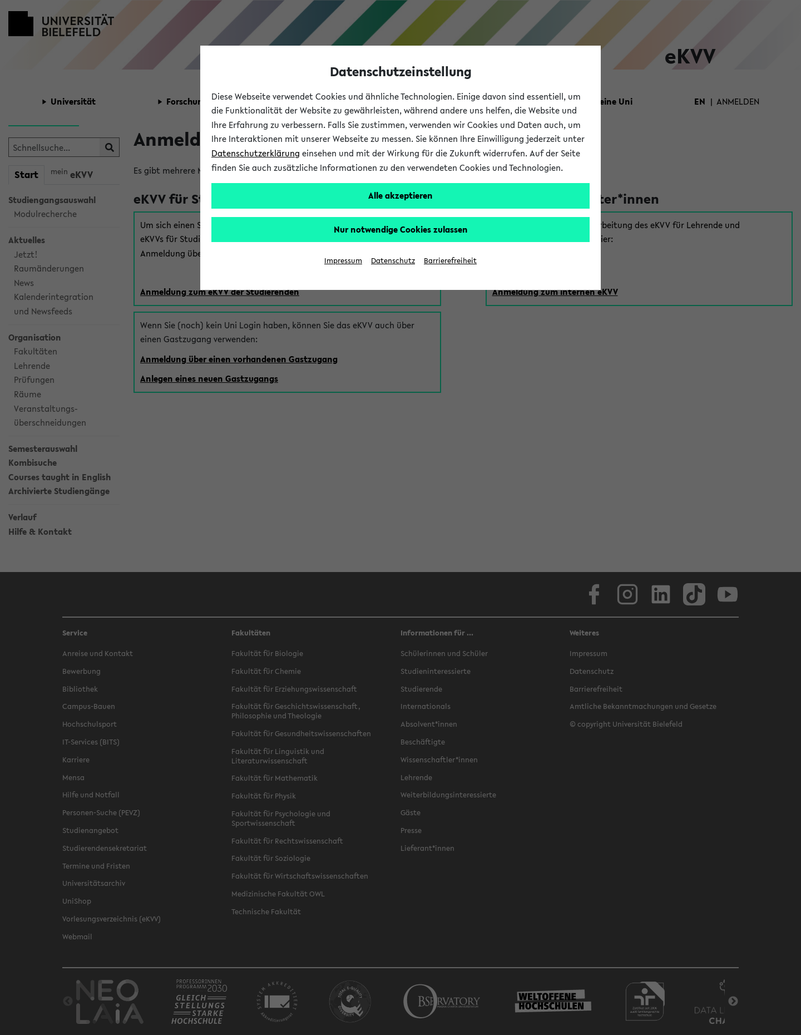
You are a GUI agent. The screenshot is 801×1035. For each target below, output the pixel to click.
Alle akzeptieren (400, 195)
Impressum (343, 260)
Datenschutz (393, 260)
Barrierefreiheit (450, 260)
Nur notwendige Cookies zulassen (401, 229)
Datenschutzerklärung (255, 153)
